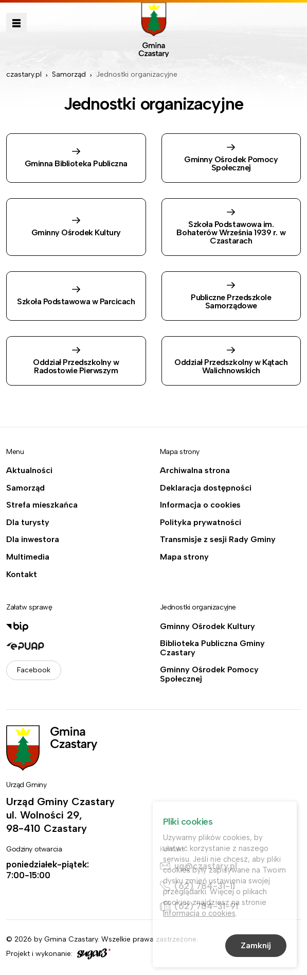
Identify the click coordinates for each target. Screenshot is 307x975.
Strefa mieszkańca (42, 505)
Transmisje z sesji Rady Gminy (218, 539)
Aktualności (29, 470)
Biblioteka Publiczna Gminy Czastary (212, 648)
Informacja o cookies (200, 505)
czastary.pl (24, 74)
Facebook (33, 670)
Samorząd (69, 74)
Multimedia (27, 557)
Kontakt (21, 574)
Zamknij (256, 947)
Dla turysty (27, 522)
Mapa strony (184, 557)
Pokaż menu (16, 23)
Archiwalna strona (195, 470)
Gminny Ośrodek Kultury (207, 626)
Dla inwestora (32, 539)
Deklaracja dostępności (205, 488)
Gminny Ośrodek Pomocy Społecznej (209, 674)
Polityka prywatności (200, 522)
